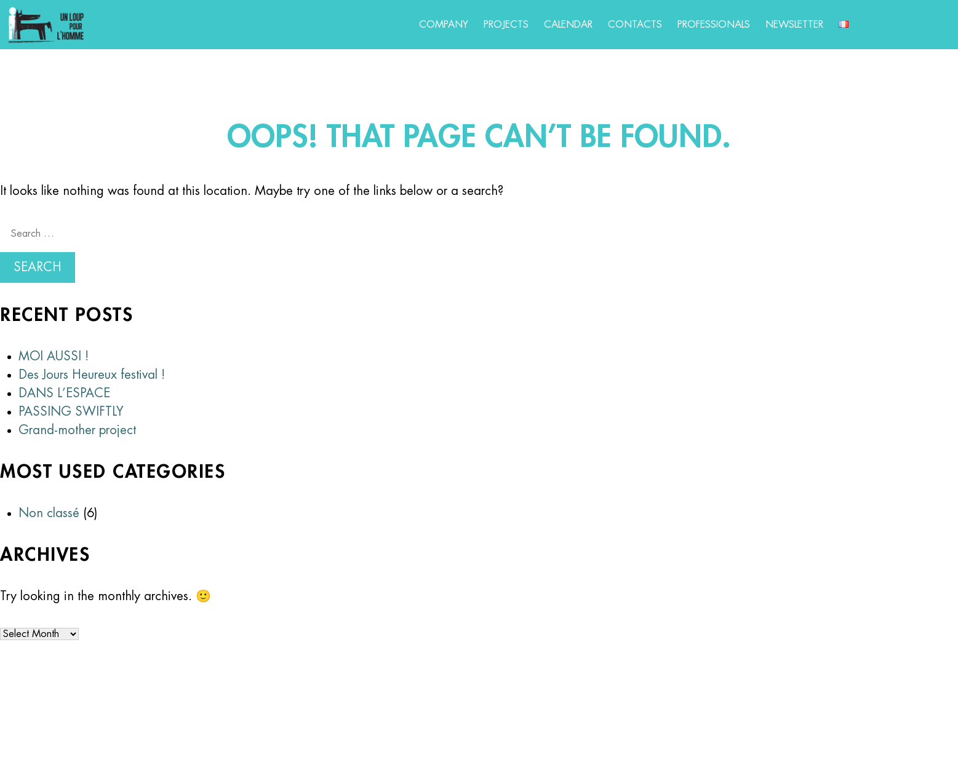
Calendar (568, 25)
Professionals (713, 25)
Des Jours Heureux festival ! (91, 374)
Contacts (635, 25)
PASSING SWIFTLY (71, 411)
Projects (506, 25)
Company (443, 25)
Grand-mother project (77, 430)
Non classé (48, 513)
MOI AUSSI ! (53, 356)
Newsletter (794, 25)
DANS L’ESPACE (64, 393)
